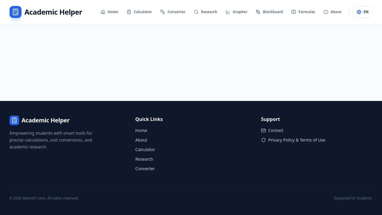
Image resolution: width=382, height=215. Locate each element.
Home (141, 130)
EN (363, 11)
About (141, 140)
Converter (145, 168)
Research (144, 159)
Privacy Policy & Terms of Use (293, 140)
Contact (272, 130)
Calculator (145, 149)
